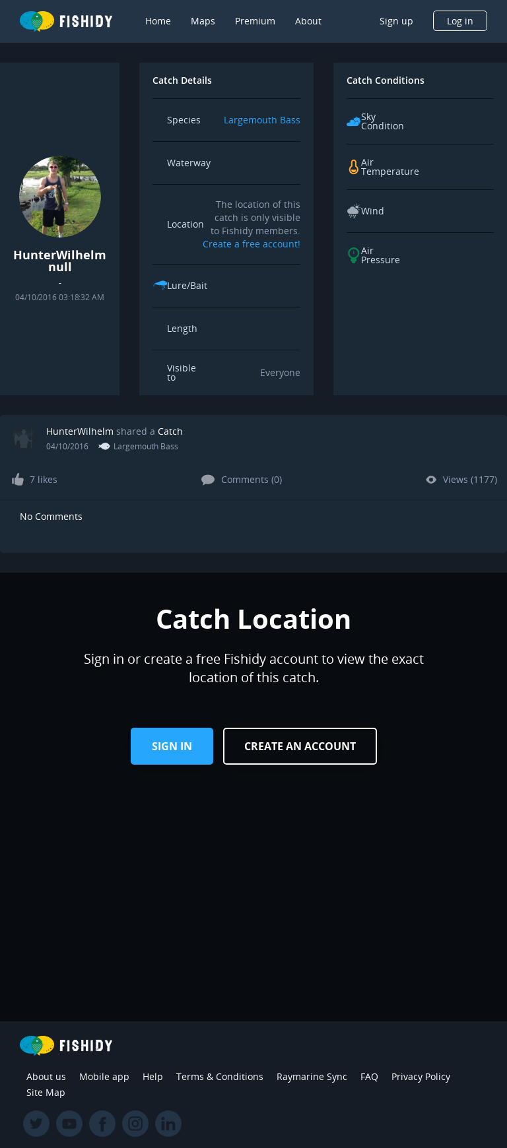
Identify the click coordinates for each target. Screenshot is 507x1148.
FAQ (369, 1076)
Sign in (172, 746)
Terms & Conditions (219, 1076)
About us (46, 1076)
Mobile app (104, 1076)
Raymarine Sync (312, 1076)
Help (153, 1076)
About (308, 21)
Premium (255, 21)
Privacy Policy (420, 1076)
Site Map (45, 1092)
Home (158, 21)
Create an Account (300, 746)
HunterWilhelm (80, 431)
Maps (203, 21)
